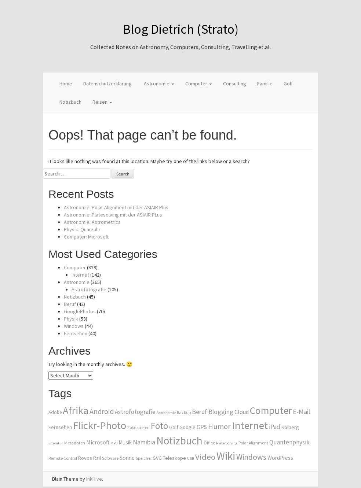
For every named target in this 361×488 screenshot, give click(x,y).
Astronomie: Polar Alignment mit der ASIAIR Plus (116, 207)
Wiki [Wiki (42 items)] (225, 456)
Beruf (70, 304)
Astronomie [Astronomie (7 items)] (166, 412)
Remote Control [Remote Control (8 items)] (62, 458)
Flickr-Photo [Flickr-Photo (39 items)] (99, 425)
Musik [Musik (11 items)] (125, 442)
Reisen (102, 102)
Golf (288, 83)
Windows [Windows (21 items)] (251, 457)
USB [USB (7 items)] (190, 458)
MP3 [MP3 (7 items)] (113, 443)
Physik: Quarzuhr (82, 229)
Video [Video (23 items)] (205, 457)
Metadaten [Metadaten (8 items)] (74, 443)
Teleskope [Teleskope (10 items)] (174, 458)
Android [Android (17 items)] (102, 411)
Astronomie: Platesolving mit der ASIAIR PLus (113, 214)
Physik (71, 318)
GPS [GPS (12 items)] (202, 426)
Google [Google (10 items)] (187, 427)
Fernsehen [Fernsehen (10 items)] (60, 427)
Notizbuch (70, 102)
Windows (74, 326)
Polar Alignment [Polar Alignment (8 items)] (253, 443)
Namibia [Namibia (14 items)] (144, 442)
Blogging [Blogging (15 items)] (220, 411)
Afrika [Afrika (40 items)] (75, 410)
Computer (198, 83)
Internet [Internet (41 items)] (250, 425)
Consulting (234, 83)
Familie (265, 83)
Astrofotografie (89, 289)
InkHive (94, 479)
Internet (80, 274)
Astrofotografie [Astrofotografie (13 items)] (135, 412)
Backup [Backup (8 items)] (184, 412)
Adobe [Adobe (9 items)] (55, 412)
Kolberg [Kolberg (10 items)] (290, 427)
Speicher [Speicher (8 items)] (144, 458)
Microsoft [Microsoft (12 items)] (97, 442)
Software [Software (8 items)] (110, 458)
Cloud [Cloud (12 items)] (241, 411)
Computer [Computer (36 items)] (271, 410)
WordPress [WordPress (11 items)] (280, 457)
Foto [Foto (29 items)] (159, 426)
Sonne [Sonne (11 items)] (127, 457)
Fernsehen (75, 333)
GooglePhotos (80, 311)
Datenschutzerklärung (107, 83)
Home (65, 83)
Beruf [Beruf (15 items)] (199, 411)
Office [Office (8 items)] (209, 443)
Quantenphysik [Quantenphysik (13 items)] (289, 442)
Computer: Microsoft (86, 236)
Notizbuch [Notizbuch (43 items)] (179, 440)
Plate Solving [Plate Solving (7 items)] (226, 443)
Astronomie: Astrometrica (92, 222)
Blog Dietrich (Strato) (180, 29)
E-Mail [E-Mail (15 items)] (301, 411)
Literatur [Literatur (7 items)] (55, 443)
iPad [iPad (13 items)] (274, 427)
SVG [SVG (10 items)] (157, 458)
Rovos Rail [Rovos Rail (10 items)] (89, 458)
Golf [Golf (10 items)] (173, 427)
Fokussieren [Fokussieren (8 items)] (138, 427)
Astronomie (158, 83)
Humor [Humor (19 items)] (219, 426)
